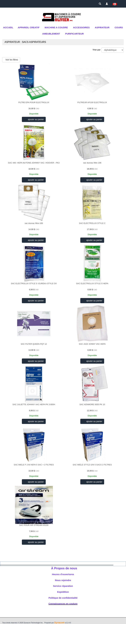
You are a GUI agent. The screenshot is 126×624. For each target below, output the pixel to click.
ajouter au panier (35, 119)
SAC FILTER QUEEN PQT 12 (34, 344)
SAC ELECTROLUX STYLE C (92, 223)
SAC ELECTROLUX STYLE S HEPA (92, 283)
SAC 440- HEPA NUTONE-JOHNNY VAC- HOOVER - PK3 (34, 163)
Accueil (8, 27)
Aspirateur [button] (102, 27)
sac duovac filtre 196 (92, 163)
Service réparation (63, 586)
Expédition (63, 592)
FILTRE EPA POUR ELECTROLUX (33, 102)
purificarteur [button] (74, 33)
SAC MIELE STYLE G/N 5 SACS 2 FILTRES (92, 465)
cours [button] (119, 27)
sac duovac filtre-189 (34, 223)
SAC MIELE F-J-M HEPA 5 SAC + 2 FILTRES (34, 465)
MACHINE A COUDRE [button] (56, 27)
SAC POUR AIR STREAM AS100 (33, 525)
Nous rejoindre (63, 580)
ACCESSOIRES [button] (81, 27)
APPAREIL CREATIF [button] (28, 27)
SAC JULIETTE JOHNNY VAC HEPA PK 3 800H (33, 404)
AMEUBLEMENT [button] (51, 33)
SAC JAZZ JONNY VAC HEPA (92, 344)
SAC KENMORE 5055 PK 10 (92, 404)
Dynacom (59, 622)
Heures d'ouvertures (63, 574)
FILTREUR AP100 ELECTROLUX (92, 102)
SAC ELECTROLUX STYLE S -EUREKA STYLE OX (34, 283)
